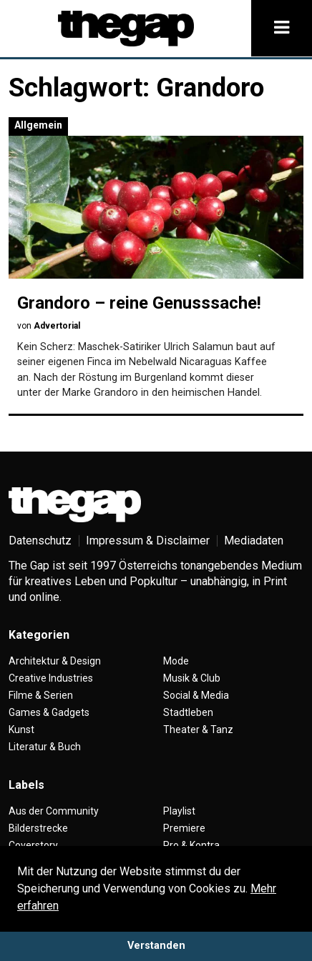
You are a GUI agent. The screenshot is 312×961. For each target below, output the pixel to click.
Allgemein (38, 125)
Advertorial (57, 326)
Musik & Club (191, 678)
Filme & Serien (41, 695)
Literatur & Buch (45, 746)
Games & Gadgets (49, 712)
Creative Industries (51, 678)
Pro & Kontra (191, 845)
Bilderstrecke (38, 828)
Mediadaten (253, 540)
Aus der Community (54, 811)
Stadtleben (188, 712)
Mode (176, 661)
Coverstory (33, 845)
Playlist (179, 811)
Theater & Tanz (198, 729)
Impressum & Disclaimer (148, 540)
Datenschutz (40, 540)
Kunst (21, 729)
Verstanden (156, 946)
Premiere (184, 828)
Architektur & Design (55, 661)
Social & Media (196, 695)
